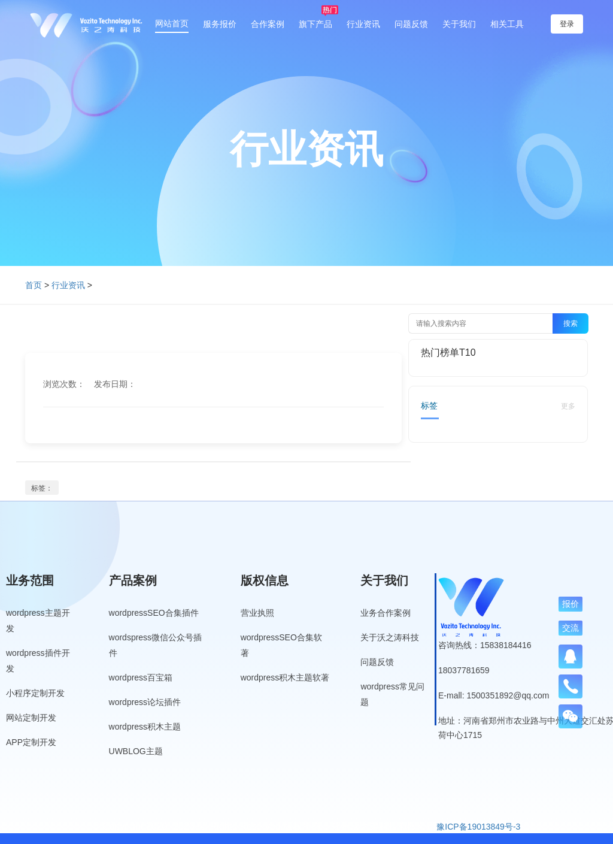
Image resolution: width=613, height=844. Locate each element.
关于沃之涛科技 (389, 637)
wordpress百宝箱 (141, 677)
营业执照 (257, 613)
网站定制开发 (31, 717)
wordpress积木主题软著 (285, 677)
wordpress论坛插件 (145, 702)
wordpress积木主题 (145, 726)
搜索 (570, 323)
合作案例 (267, 24)
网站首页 (172, 23)
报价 (570, 604)
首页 (33, 285)
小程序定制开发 (35, 693)
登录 (567, 24)
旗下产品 (315, 24)
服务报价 (219, 24)
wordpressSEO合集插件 (154, 613)
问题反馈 (411, 24)
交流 (570, 628)
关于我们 (459, 24)
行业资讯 (363, 24)
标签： (42, 488)
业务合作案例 (385, 613)
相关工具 (507, 24)
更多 (568, 406)
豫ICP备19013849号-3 (478, 826)
